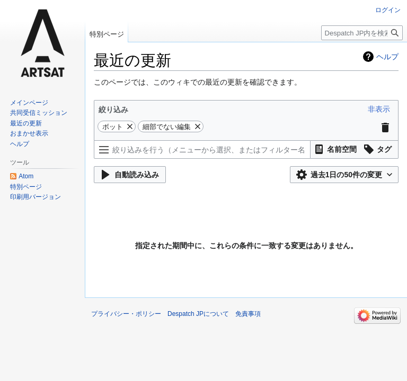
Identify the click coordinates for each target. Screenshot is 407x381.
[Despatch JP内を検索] (362, 32)
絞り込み (113, 109)
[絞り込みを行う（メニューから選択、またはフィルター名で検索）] (202, 149)
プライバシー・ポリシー (126, 314)
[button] (379, 109)
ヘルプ (387, 56)
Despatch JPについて (198, 314)
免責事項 (248, 314)
